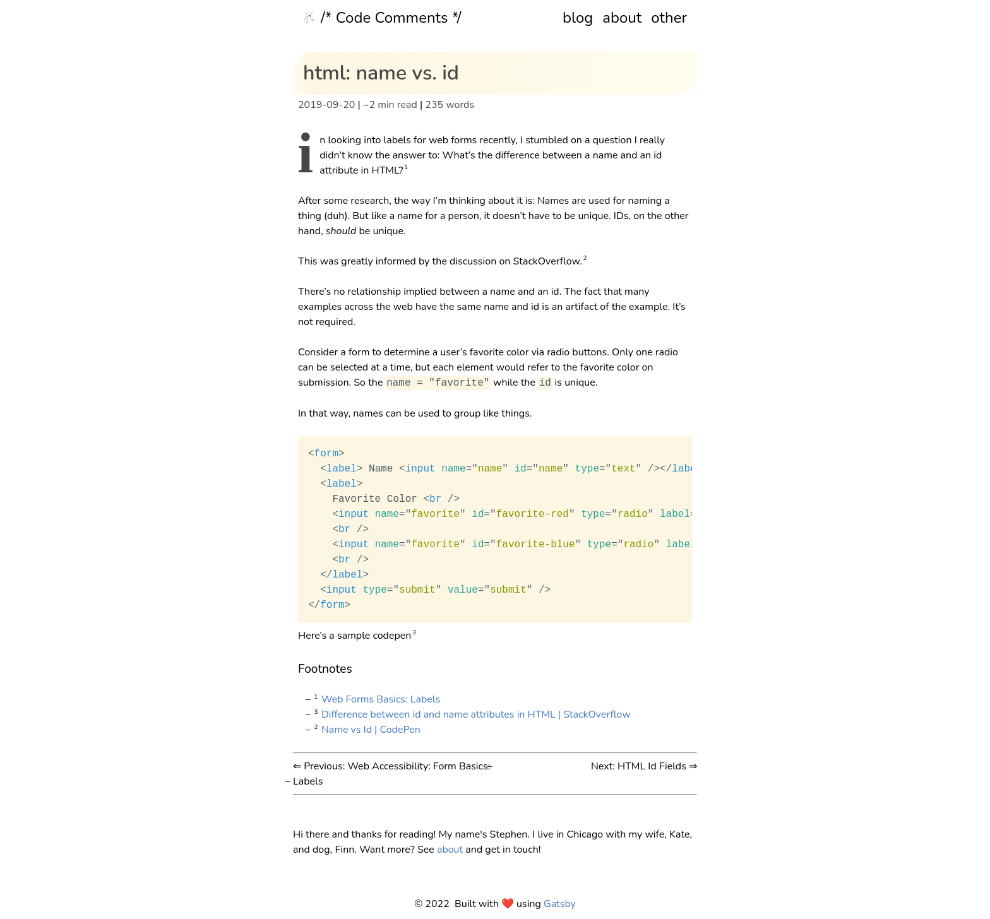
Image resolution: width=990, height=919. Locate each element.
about (621, 17)
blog (578, 17)
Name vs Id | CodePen (370, 730)
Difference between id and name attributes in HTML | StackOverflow (476, 714)
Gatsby (560, 904)
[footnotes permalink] (291, 669)
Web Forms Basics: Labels (380, 699)
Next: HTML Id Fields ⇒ (644, 766)
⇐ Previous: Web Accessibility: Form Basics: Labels (391, 773)
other (669, 17)
